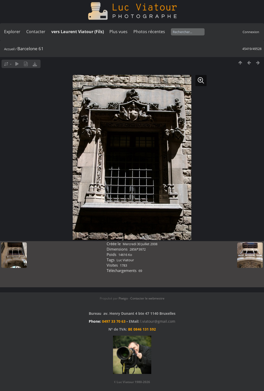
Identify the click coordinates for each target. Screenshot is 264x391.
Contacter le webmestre (147, 298)
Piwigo (123, 298)
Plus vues (118, 31)
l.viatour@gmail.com (157, 321)
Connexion (251, 32)
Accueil (9, 49)
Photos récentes (149, 31)
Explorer (12, 31)
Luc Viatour (125, 260)
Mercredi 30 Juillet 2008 (140, 244)
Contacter (35, 31)
